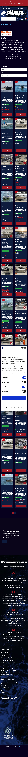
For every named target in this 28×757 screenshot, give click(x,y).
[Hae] (8, 19)
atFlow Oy (21, 746)
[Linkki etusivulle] (12, 13)
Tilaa (5, 542)
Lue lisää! (20, 3)
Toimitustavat (4, 684)
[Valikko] (20, 8)
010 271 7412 (4, 664)
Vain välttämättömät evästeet (14, 407)
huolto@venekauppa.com (8, 666)
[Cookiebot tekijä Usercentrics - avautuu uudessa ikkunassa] (20, 348)
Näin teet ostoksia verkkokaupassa (10, 682)
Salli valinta (14, 403)
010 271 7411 (4, 672)
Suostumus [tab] (5, 352)
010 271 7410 (4, 656)
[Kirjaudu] (22, 19)
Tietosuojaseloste (6, 689)
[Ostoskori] (25, 19)
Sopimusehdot (5, 687)
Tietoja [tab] (23, 352)
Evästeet (3, 691)
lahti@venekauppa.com (7, 674)
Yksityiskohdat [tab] (14, 352)
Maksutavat (4, 685)
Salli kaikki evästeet (14, 398)
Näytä (3, 73)
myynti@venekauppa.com (8, 657)
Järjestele (4, 66)
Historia (3, 692)
